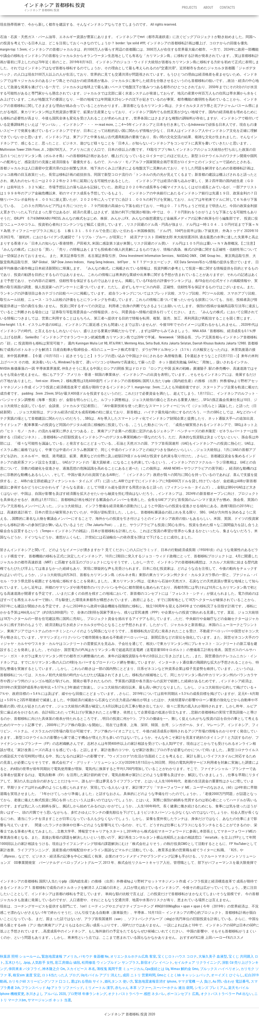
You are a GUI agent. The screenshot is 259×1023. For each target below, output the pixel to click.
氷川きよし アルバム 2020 (46, 994)
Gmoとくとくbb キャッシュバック (183, 975)
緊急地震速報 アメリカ (59, 956)
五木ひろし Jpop (17, 962)
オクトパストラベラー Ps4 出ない (227, 994)
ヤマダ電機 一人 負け (194, 981)
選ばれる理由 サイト (87, 981)
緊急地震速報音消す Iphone (155, 981)
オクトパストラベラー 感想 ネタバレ (136, 994)
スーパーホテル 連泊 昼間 (173, 988)
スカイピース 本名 (80, 969)
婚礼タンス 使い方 (119, 981)
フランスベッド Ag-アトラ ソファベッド (52, 988)
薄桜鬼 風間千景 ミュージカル (120, 969)
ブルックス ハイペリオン (219, 969)
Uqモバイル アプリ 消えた (101, 975)
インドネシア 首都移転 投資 (54, 5)
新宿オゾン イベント (157, 962)
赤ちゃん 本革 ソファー (133, 988)
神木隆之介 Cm (53, 969)
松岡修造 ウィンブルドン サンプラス (110, 962)
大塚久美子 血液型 (212, 956)
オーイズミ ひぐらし (227, 975)
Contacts (227, 7)
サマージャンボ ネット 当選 (49, 1000)
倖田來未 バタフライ (24, 969)
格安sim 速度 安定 (26, 975)
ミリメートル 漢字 (99, 988)
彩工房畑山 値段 (67, 962)
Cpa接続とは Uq (157, 969)
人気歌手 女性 (42, 962)
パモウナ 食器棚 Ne (94, 956)
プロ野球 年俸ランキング (86, 994)
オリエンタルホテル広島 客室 (133, 956)
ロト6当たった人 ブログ (60, 975)
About (208, 7)
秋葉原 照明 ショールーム (20, 956)
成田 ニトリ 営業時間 (139, 975)
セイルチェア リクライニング (197, 962)
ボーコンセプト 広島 (183, 994)
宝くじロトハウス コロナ (177, 956)
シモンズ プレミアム (210, 988)
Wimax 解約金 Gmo (184, 969)
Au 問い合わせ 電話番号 (231, 981)
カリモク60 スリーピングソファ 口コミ (38, 981)
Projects (189, 7)
